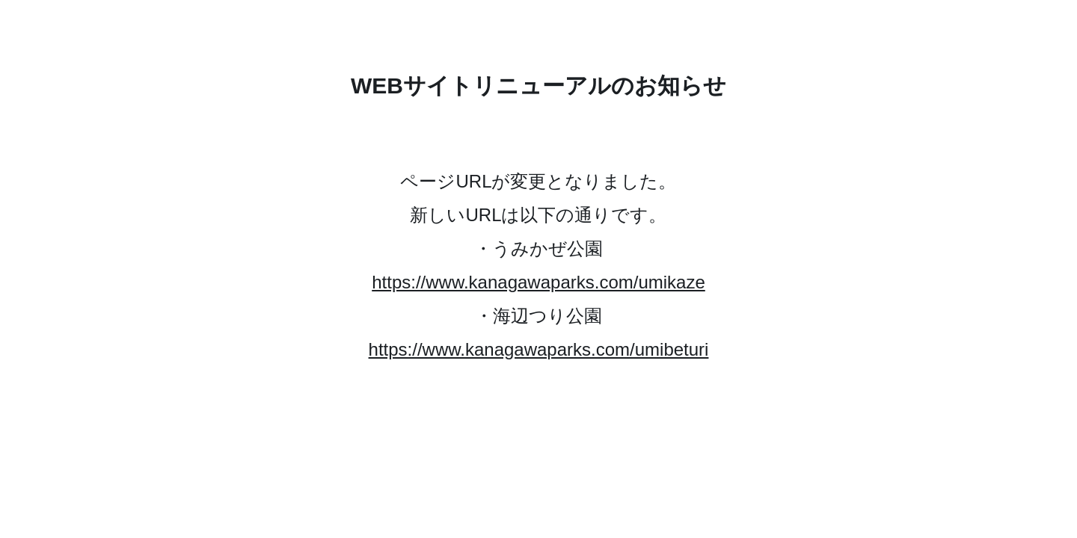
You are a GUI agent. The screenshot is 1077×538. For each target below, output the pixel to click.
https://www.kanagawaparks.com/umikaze (538, 282)
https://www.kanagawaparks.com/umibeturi (539, 349)
